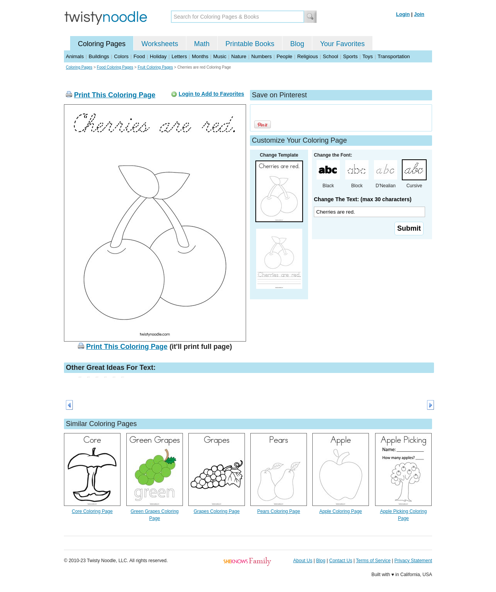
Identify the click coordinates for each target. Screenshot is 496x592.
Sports (350, 56)
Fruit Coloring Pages (155, 67)
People (284, 56)
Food (139, 56)
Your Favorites (342, 44)
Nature (238, 56)
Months (200, 56)
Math (202, 44)
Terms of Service (373, 560)
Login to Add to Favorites (211, 94)
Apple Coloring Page (340, 511)
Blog (297, 44)
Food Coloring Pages (115, 67)
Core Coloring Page (92, 511)
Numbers (261, 56)
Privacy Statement (413, 560)
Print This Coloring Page (114, 95)
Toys (367, 56)
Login (403, 14)
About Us (302, 560)
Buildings (99, 56)
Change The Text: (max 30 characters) (363, 199)
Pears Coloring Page (278, 511)
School (330, 56)
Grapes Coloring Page (217, 511)
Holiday (158, 56)
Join (419, 14)
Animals (75, 56)
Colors (121, 56)
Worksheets (159, 44)
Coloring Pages (102, 44)
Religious (307, 56)
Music (219, 56)
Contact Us (340, 560)
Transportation (393, 56)
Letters (179, 56)
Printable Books (250, 44)
